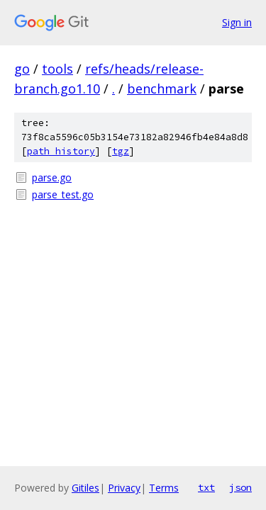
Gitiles (85, 487)
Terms (164, 487)
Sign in (237, 22)
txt (206, 487)
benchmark (161, 88)
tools (57, 68)
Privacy (124, 487)
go (22, 68)
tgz (120, 151)
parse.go (52, 177)
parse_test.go (63, 194)
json (240, 487)
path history (61, 151)
